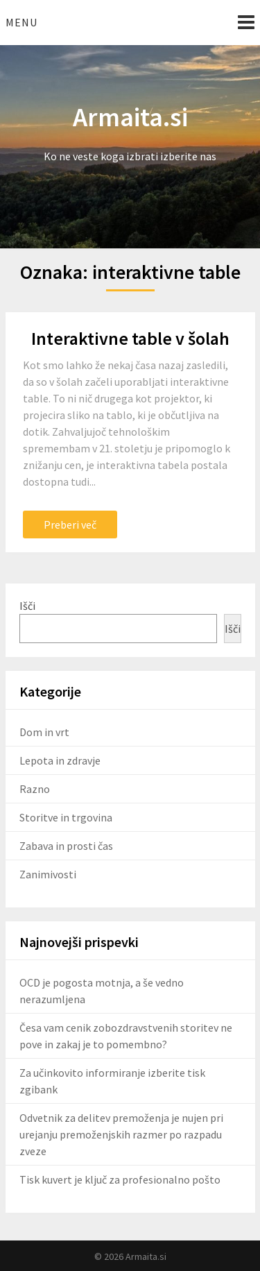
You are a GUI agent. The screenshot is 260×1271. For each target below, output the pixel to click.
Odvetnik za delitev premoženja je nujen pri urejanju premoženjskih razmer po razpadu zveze (121, 1134)
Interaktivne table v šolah (130, 338)
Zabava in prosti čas (66, 846)
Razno (34, 789)
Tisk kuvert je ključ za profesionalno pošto (119, 1179)
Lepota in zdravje (60, 760)
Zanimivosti (47, 874)
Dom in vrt (44, 732)
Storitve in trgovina (65, 817)
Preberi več (70, 524)
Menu (21, 22)
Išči (27, 606)
